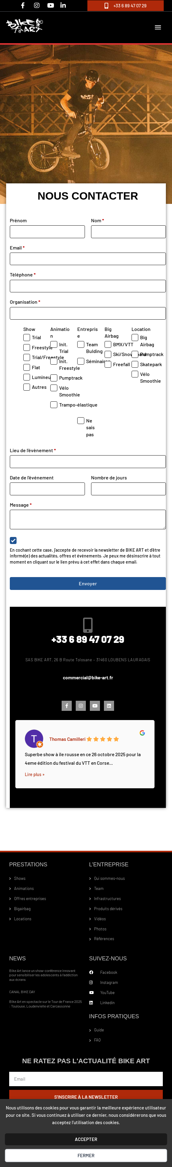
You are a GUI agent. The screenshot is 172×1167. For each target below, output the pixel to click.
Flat (36, 367)
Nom (97, 220)
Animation (60, 332)
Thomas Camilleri (67, 739)
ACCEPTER (86, 1139)
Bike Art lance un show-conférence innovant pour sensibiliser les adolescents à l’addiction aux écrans (43, 975)
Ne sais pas (90, 427)
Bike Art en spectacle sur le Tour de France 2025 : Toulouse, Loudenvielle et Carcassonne (45, 1004)
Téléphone (23, 275)
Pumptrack (70, 378)
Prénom (18, 220)
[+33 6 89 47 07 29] (88, 625)
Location (141, 329)
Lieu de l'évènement (33, 450)
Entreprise (87, 332)
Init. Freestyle (69, 364)
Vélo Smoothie (69, 391)
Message (21, 505)
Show (29, 329)
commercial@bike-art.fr (88, 678)
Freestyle (42, 348)
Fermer (86, 1155)
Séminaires (98, 361)
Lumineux (42, 377)
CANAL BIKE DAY (22, 992)
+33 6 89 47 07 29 (88, 639)
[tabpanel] (84, 753)
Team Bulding (94, 348)
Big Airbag (112, 332)
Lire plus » (34, 774)
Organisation (25, 302)
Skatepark (151, 364)
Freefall (121, 364)
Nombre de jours (109, 478)
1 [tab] (88, 801)
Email (17, 248)
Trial (36, 338)
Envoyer (88, 584)
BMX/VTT (123, 344)
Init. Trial (63, 348)
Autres (39, 387)
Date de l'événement (32, 478)
